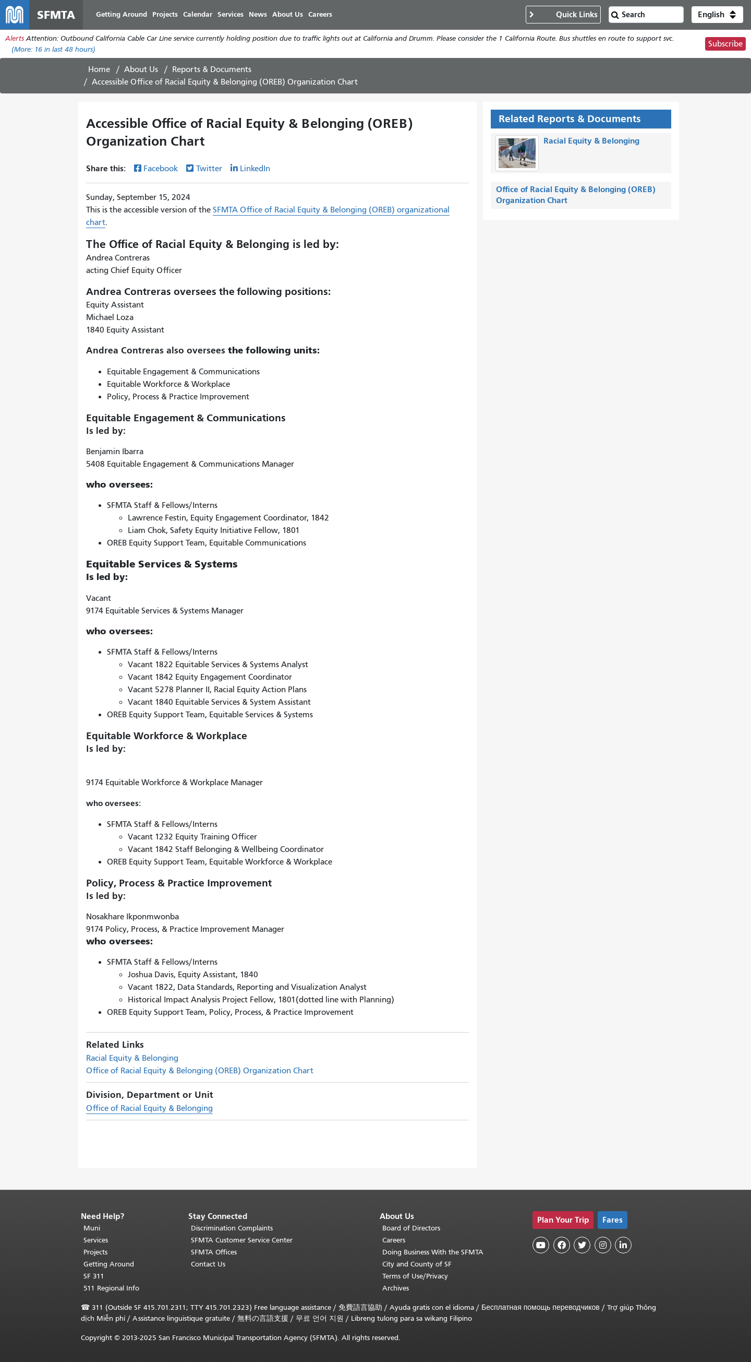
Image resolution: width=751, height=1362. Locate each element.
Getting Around (108, 1264)
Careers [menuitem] (320, 14)
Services (95, 1240)
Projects (95, 1252)
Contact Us (208, 1264)
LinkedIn (255, 168)
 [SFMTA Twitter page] (582, 1245)
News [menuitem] (258, 14)
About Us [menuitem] (287, 14)
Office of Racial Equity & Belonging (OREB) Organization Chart (199, 1070)
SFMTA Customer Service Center (242, 1240)
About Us (141, 69)
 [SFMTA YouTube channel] (541, 1245)
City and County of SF (417, 1264)
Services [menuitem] (230, 14)
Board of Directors (411, 1228)
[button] (717, 14)
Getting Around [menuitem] (121, 14)
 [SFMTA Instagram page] (603, 1245)
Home (99, 69)
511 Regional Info (111, 1288)
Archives (395, 1288)
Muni (91, 1228)
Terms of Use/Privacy (415, 1276)
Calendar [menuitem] (197, 14)
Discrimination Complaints (232, 1228)
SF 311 (93, 1276)
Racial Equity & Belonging (132, 1058)
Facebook (160, 168)
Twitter (209, 168)
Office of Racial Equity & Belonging (149, 1108)
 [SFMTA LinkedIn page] (623, 1245)
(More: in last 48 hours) (53, 49)
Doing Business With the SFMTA (432, 1252)
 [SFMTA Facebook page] (562, 1245)
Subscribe (725, 44)
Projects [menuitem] (165, 14)
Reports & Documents (211, 69)
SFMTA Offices (214, 1252)
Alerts (14, 38)
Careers (393, 1240)
